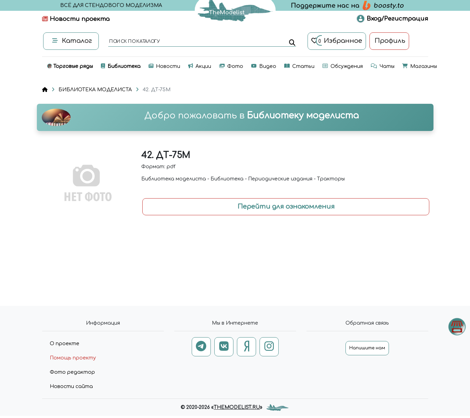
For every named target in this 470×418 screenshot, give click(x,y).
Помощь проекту (73, 358)
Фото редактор (72, 372)
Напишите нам (367, 348)
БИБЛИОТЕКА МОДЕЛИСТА (95, 89)
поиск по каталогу (134, 41)
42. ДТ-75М (156, 89)
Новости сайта (71, 386)
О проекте (64, 343)
